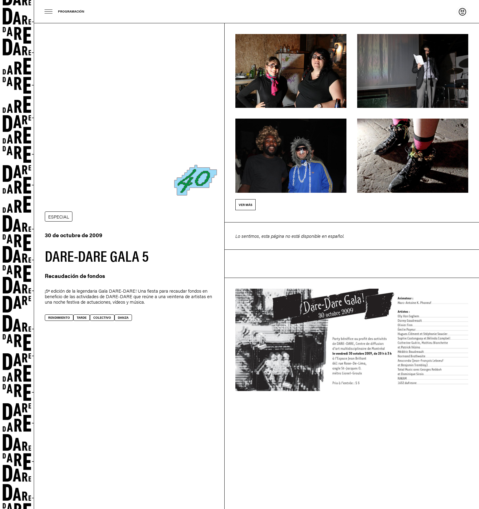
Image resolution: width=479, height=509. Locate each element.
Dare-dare (17, 254)
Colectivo (102, 317)
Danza (123, 317)
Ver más (245, 205)
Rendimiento (59, 317)
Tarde (82, 317)
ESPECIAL (58, 216)
